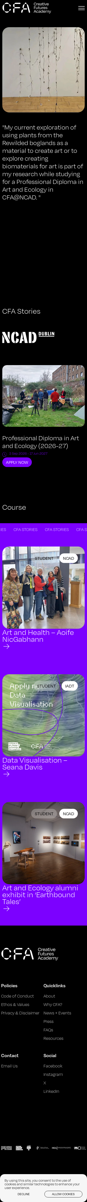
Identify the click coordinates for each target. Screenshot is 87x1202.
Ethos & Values (15, 1004)
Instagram (53, 1074)
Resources (53, 1038)
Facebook (53, 1065)
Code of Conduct (17, 995)
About (49, 995)
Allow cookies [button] (63, 1194)
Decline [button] (24, 1194)
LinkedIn (51, 1091)
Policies (9, 985)
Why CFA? (53, 1004)
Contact (10, 1055)
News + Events (57, 1012)
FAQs (48, 1029)
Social (50, 1055)
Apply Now (17, 462)
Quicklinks (54, 985)
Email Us (9, 1065)
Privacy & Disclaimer (20, 1012)
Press (49, 1021)
